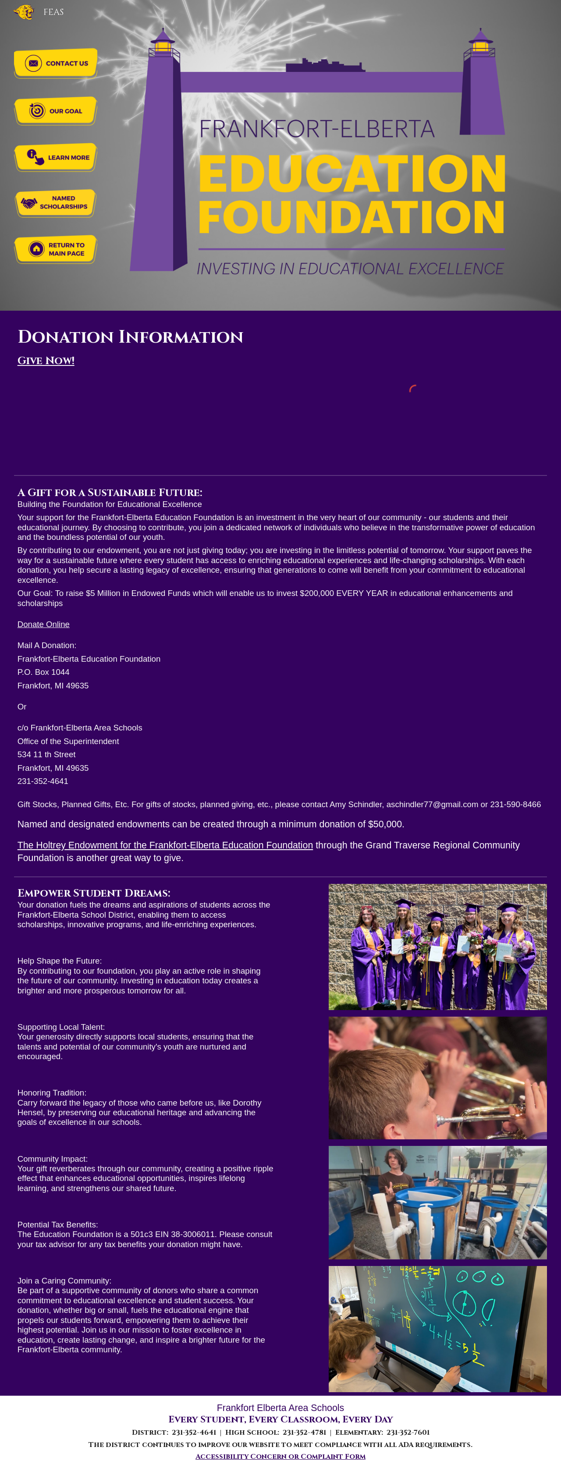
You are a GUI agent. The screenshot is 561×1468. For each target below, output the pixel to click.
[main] (145, 346)
